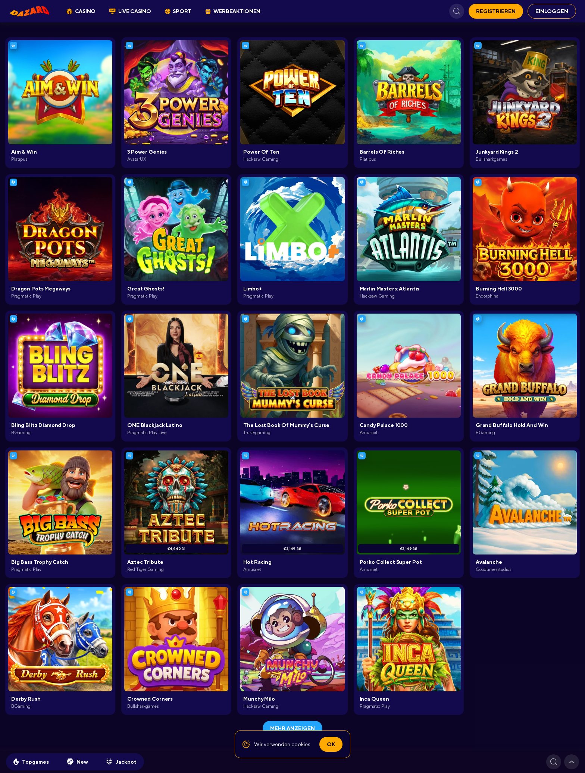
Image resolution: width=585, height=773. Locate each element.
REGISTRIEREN (496, 11)
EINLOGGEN (551, 11)
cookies (300, 744)
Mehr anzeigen (292, 728)
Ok (331, 744)
